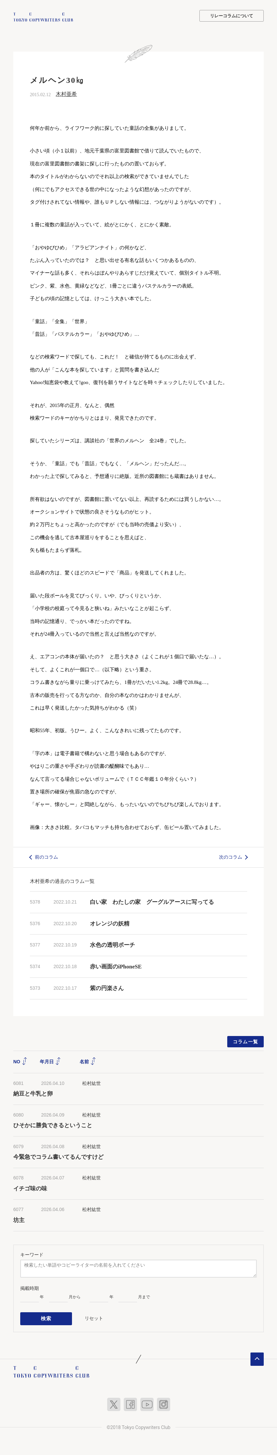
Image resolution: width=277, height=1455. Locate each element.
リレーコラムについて (231, 15)
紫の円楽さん (107, 987)
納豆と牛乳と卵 (33, 1093)
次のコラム (230, 856)
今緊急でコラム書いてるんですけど (58, 1156)
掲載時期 (29, 1287)
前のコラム (46, 856)
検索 (46, 1317)
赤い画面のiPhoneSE (116, 966)
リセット (94, 1317)
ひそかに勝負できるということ (52, 1125)
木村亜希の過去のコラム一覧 (62, 880)
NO (20, 1061)
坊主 (19, 1219)
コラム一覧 (245, 1041)
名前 (88, 1061)
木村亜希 (66, 93)
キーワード (31, 1254)
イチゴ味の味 (30, 1188)
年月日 (50, 1061)
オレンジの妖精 (109, 923)
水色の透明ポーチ (112, 944)
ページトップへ (257, 1356)
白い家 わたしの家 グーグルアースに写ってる (152, 901)
